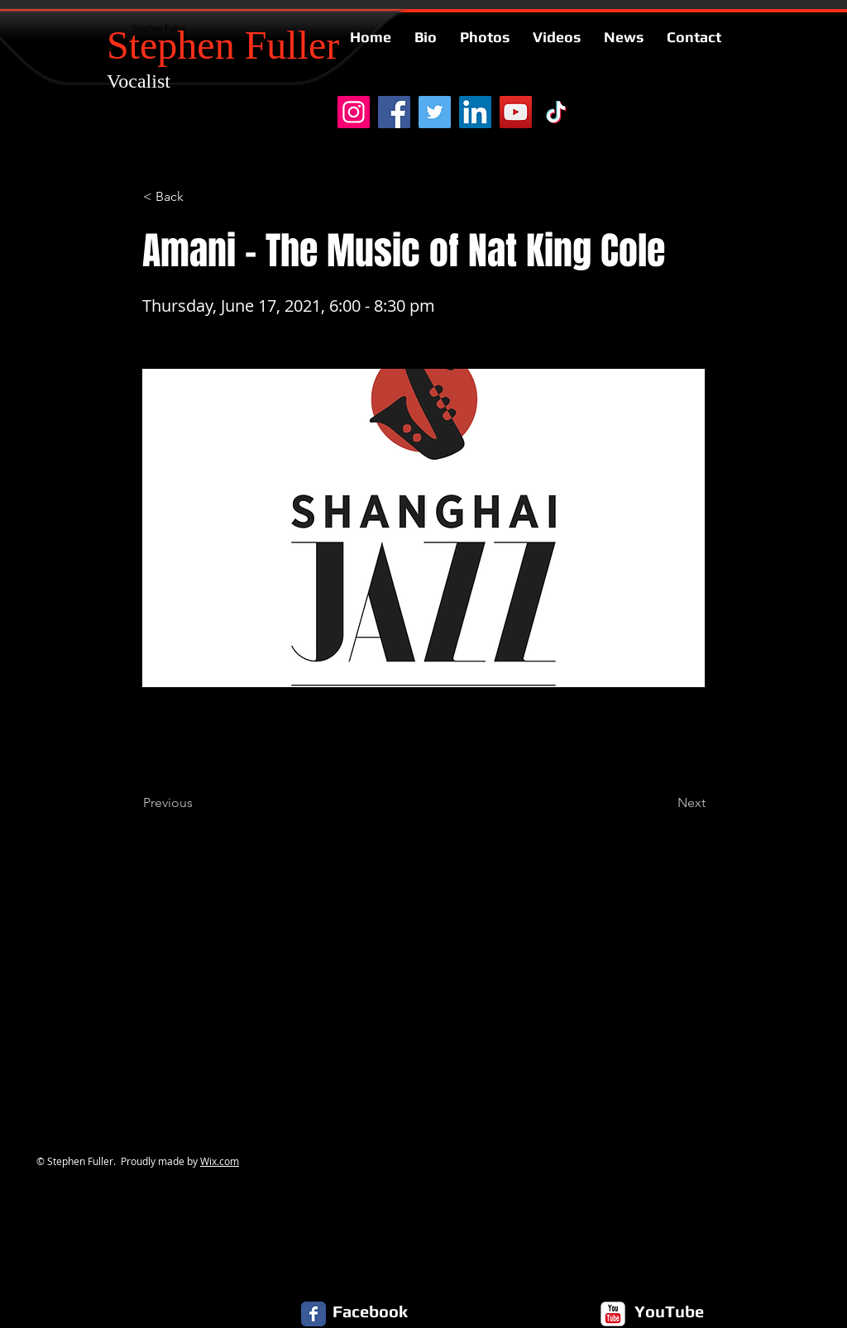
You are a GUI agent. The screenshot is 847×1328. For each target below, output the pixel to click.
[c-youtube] (613, 1314)
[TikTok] (556, 112)
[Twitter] (435, 112)
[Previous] (197, 802)
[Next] (664, 802)
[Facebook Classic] (313, 1314)
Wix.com (219, 1161)
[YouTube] (516, 112)
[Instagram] (353, 112)
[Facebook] (394, 112)
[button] (197, 196)
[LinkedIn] (475, 112)
